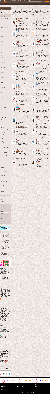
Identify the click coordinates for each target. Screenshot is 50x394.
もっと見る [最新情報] (8, 257)
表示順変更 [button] (33, 14)
